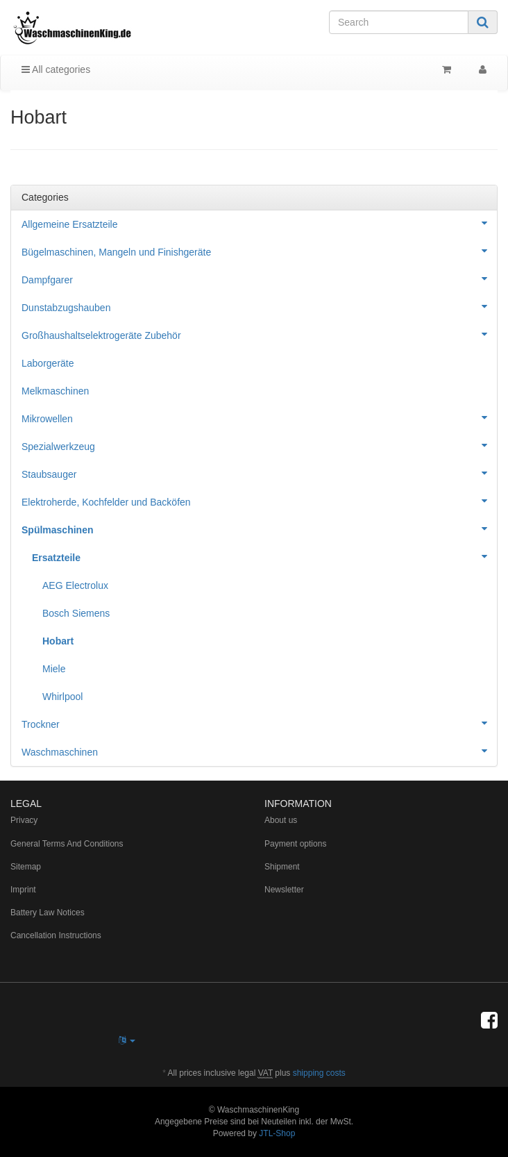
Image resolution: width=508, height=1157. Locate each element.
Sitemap (25, 867)
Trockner (259, 722)
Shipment (282, 867)
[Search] (398, 22)
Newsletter (284, 889)
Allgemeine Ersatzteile (259, 222)
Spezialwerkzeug (259, 445)
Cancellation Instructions (55, 935)
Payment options (295, 844)
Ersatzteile (264, 556)
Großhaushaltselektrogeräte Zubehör (259, 334)
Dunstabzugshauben (259, 306)
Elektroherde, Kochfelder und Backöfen (259, 500)
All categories (56, 69)
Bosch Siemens (76, 613)
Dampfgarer (259, 278)
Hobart (58, 641)
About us (280, 820)
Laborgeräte (48, 363)
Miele (53, 668)
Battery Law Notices (47, 912)
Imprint (23, 889)
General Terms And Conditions (67, 844)
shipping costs (319, 1073)
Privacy (23, 820)
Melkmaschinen (55, 391)
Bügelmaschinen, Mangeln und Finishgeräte (259, 250)
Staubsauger (259, 472)
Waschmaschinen (259, 750)
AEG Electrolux (75, 585)
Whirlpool (62, 696)
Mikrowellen (259, 417)
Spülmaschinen (259, 528)
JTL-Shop (277, 1133)
